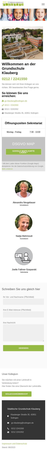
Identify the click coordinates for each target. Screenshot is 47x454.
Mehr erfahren (7, 169)
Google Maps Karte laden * (23, 152)
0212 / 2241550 (14, 79)
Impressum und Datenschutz (14, 444)
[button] (16, 394)
